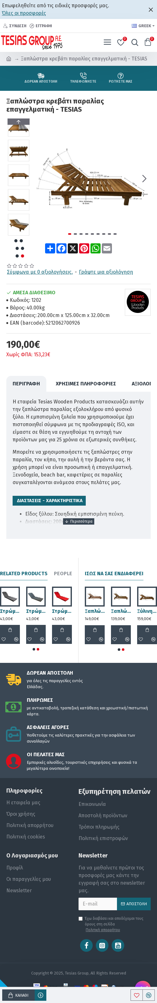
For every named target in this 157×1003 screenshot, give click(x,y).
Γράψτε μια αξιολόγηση (106, 272)
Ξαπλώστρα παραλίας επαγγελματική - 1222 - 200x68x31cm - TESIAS (121, 611)
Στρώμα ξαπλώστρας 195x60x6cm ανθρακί (36, 611)
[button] (144, 178)
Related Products (24, 573)
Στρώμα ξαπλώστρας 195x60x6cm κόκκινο (62, 611)
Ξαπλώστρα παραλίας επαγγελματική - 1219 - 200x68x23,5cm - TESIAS (95, 611)
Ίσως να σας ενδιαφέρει (114, 573)
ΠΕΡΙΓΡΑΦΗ (26, 384)
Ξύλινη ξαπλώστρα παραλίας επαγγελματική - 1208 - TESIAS (147, 611)
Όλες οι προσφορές (24, 13)
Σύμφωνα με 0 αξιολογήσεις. (40, 272)
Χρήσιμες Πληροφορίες (86, 384)
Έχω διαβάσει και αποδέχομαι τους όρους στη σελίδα (110, 924)
